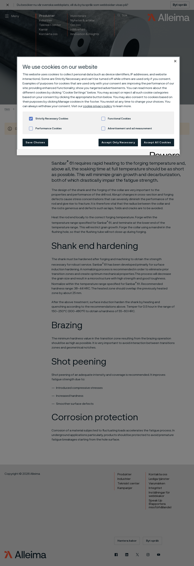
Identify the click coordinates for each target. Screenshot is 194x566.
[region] (98, 106)
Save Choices (35, 142)
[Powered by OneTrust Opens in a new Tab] (163, 152)
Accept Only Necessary (118, 142)
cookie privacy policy (97, 106)
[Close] (175, 61)
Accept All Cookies (157, 142)
